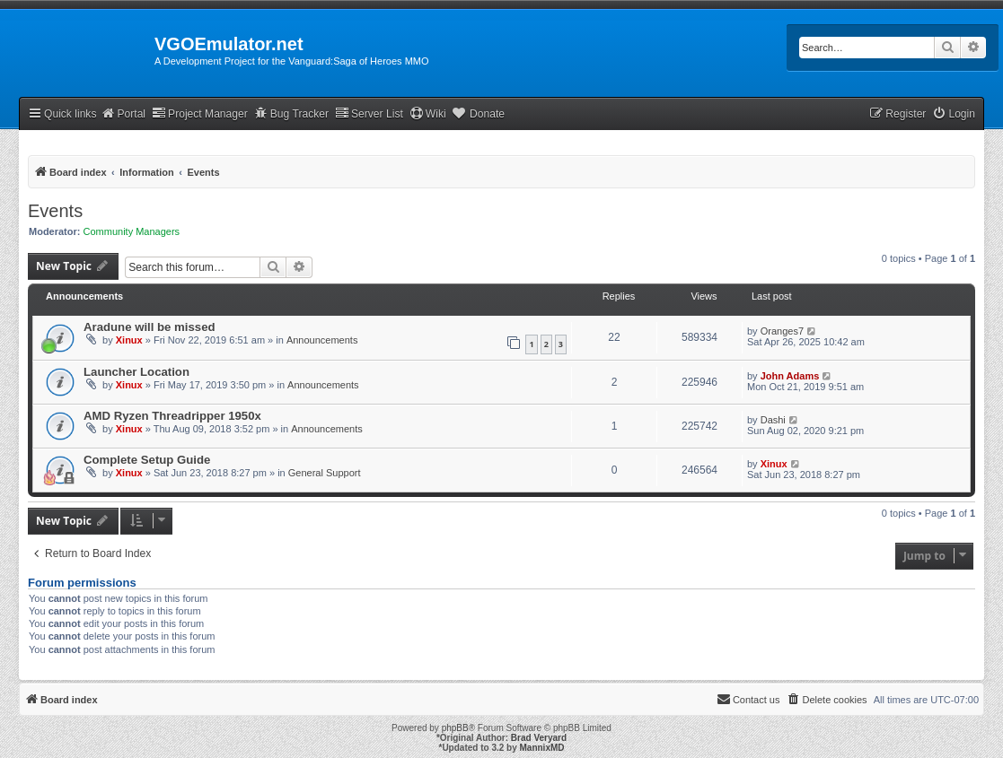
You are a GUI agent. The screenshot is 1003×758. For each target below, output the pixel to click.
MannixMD (542, 748)
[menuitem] (953, 114)
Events (55, 210)
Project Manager (200, 113)
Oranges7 (782, 331)
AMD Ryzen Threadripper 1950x (172, 416)
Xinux (129, 340)
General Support (324, 472)
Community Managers (132, 231)
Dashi (773, 419)
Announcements (322, 340)
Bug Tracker (291, 113)
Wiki (427, 113)
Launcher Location (136, 372)
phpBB (455, 728)
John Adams (790, 375)
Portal (123, 113)
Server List (369, 113)
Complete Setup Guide (147, 459)
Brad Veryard (539, 738)
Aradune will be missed (150, 327)
